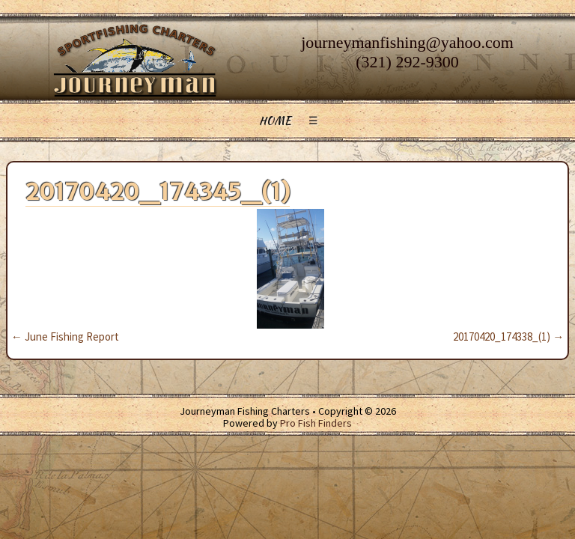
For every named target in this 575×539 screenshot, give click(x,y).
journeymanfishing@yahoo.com (407, 42)
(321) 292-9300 (407, 61)
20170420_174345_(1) (157, 191)
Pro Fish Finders (316, 423)
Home (275, 120)
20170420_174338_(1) (508, 336)
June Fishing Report (65, 336)
